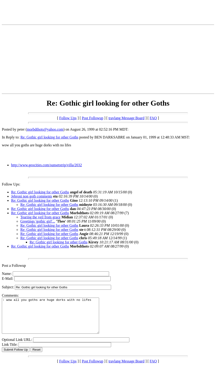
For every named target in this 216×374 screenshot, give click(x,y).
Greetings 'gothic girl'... (37, 221)
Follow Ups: (11, 184)
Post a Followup (14, 265)
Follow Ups (67, 118)
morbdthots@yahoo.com (45, 129)
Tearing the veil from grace (40, 217)
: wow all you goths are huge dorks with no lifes (56, 319)
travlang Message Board (127, 118)
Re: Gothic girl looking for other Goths (49, 137)
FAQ (153, 118)
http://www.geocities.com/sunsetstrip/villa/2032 (46, 165)
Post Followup (92, 118)
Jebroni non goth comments (31, 196)
